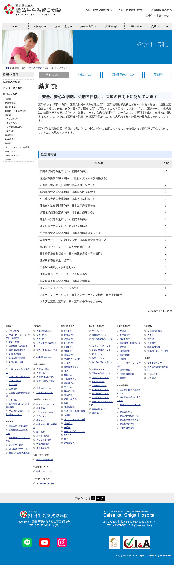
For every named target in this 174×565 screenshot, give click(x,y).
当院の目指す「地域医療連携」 (129, 391)
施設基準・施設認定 (17, 346)
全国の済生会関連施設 (18, 453)
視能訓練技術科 (12, 155)
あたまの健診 (41, 436)
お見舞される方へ (43, 392)
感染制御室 (10, 106)
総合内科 (66, 331)
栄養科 (8, 143)
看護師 (149, 339)
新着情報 (150, 378)
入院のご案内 (41, 369)
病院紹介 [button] (40, 26)
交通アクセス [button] (160, 26)
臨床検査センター (99, 393)
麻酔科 (65, 427)
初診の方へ (40, 335)
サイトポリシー (153, 363)
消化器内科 (68, 335)
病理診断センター (99, 397)
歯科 (64, 438)
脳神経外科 (68, 391)
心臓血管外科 (69, 379)
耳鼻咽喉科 (68, 407)
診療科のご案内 (11, 82)
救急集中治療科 (70, 367)
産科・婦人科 (69, 399)
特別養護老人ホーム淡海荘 (18, 439)
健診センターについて (45, 404)
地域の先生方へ (125, 412)
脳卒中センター (97, 358)
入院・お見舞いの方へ (131, 10)
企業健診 (39, 420)
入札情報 (11, 400)
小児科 (65, 363)
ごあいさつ (12, 331)
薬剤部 (8, 114)
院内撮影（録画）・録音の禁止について (18, 413)
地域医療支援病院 (15, 358)
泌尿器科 (66, 395)
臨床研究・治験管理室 (15, 110)
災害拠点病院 (13, 354)
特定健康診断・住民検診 (45, 426)
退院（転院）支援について (45, 382)
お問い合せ (151, 374)
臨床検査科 (10, 139)
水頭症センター (97, 369)
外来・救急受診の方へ (98, 10)
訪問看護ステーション (18, 449)
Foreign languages (43, 483)
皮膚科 (65, 415)
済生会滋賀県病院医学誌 (18, 394)
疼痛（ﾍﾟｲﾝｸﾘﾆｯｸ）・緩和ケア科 (73, 433)
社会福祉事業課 (125, 428)
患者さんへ (85, 74)
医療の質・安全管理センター (101, 403)
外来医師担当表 (42, 357)
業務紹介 (157, 74)
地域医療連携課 (125, 424)
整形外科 (66, 387)
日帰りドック (41, 416)
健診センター (96, 413)
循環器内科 (68, 339)
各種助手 (150, 343)
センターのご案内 (13, 88)
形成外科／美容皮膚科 (73, 411)
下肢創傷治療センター (101, 373)
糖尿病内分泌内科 (71, 359)
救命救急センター (99, 335)
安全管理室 (10, 102)
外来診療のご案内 (43, 331)
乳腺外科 (66, 375)
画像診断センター (99, 389)
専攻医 (149, 335)
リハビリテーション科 (73, 419)
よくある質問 (41, 448)
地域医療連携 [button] (112, 26)
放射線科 (66, 423)
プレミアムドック (43, 412)
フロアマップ (13, 380)
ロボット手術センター (101, 346)
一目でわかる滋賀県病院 (18, 371)
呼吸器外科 (68, 383)
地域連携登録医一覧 (128, 416)
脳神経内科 (68, 343)
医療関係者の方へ (161, 10)
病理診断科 (68, 442)
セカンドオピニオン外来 (45, 344)
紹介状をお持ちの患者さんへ (45, 351)
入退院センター (42, 388)
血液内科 (66, 347)
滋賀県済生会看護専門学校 (18, 432)
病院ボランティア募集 (156, 351)
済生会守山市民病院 (17, 426)
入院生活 (39, 373)
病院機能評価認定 (15, 350)
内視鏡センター (97, 385)
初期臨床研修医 (153, 331)
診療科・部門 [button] (88, 26)
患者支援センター (99, 409)
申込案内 (39, 408)
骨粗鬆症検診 (41, 444)
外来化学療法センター (101, 350)
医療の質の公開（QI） (14, 363)
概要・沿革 (12, 342)
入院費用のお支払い (44, 377)
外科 (64, 371)
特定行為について (43, 471)
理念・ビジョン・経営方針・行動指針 (18, 336)
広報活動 (13, 389)
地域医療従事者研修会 (129, 420)
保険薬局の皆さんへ (122, 74)
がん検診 (39, 431)
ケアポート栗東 (14, 445)
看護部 (8, 98)
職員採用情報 (152, 347)
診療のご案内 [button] (64, 26)
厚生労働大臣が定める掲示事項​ (18, 405)
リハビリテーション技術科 (17, 147)
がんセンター (96, 331)
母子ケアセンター (99, 377)
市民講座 (11, 384)
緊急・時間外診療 (43, 459)
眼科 (64, 403)
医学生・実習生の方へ (159, 16)
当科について (54, 74)
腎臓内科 (66, 351)
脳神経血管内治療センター (101, 363)
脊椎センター (96, 354)
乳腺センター (96, 381)
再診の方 (39, 339)
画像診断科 (10, 135)
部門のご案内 (35, 68)
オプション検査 (42, 440)
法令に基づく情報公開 (18, 376)
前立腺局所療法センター (101, 340)
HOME (15, 26)
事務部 (8, 159)
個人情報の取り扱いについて (156, 368)
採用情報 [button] (136, 26)
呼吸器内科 (68, 355)
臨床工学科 (10, 151)
